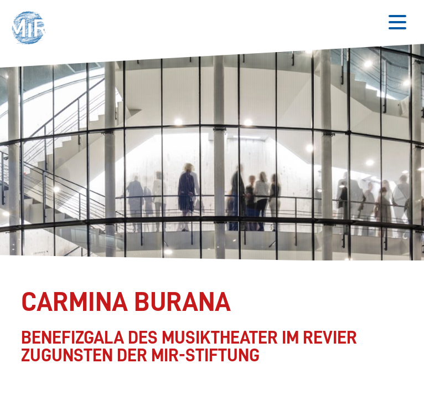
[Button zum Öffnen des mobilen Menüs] (397, 22)
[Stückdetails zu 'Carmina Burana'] (207, 326)
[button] (31, 29)
